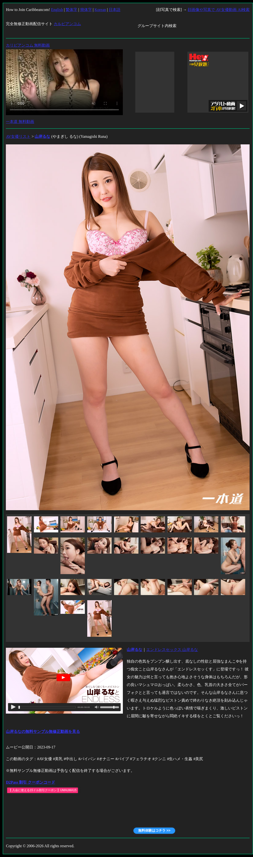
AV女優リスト (18, 136)
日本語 (114, 10)
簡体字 (86, 10)
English (57, 10)
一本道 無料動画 (20, 122)
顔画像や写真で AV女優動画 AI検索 (219, 10)
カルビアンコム (67, 24)
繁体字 (71, 10)
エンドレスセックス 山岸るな (172, 650)
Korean (100, 10)
